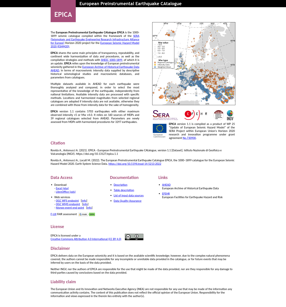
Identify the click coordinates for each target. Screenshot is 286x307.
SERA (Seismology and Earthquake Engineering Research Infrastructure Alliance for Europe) (95, 39)
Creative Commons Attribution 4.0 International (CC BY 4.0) (86, 239)
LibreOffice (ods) (66, 192)
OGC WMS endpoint (68, 204)
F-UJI (53, 214)
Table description (124, 190)
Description (120, 185)
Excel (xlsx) (62, 188)
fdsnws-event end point (70, 207)
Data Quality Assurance (127, 201)
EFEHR (166, 193)
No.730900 (189, 138)
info (84, 200)
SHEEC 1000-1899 (111, 60)
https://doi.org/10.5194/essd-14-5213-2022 (134, 163)
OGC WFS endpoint (67, 200)
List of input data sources (129, 195)
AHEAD (166, 185)
